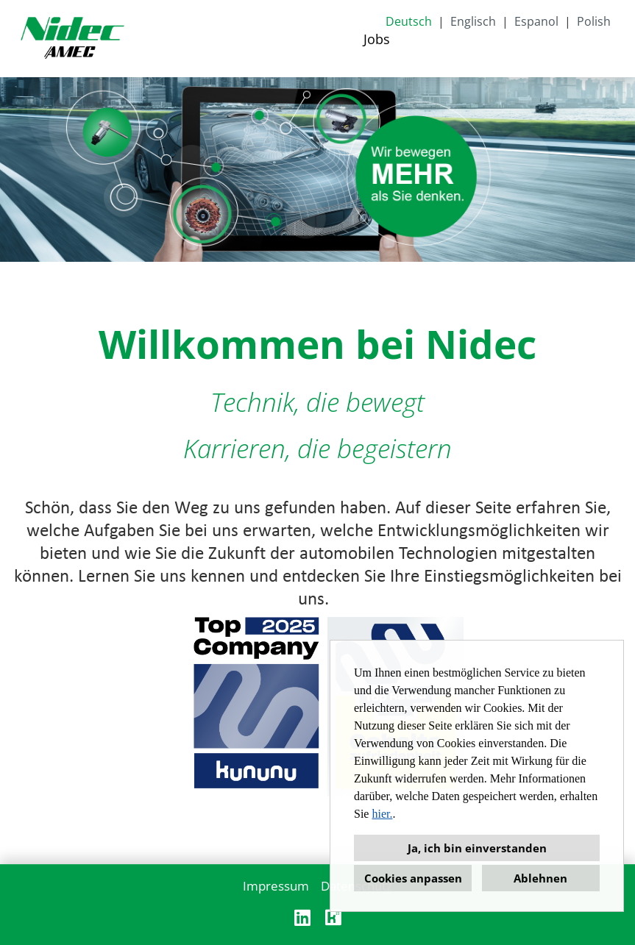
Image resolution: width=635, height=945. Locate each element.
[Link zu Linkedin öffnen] (302, 917)
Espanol (536, 21)
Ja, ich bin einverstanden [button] (477, 848)
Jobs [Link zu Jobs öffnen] (376, 39)
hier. (382, 813)
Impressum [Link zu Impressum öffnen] (276, 885)
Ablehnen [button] (540, 878)
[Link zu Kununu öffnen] (333, 917)
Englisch (473, 21)
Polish (594, 21)
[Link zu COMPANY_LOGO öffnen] (72, 38)
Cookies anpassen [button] (413, 878)
